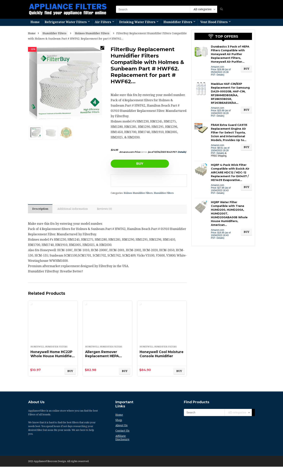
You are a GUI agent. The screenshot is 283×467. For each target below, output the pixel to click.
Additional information (73, 209)
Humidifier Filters (177, 22)
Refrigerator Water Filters (66, 22)
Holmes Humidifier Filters (92, 33)
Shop (118, 420)
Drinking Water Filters (137, 22)
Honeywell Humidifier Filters (49, 346)
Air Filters (103, 22)
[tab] (40, 209)
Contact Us (122, 431)
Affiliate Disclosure (122, 437)
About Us (121, 425)
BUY (132, 163)
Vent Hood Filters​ (214, 22)
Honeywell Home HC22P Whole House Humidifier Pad (52, 356)
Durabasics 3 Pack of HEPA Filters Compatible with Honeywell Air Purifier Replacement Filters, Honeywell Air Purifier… (230, 54)
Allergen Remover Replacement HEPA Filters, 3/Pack (102, 356)
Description (41, 209)
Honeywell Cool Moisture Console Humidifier (155, 356)
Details (181, 151)
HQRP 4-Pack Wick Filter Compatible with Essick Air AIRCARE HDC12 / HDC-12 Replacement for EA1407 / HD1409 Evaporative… (230, 172)
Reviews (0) (105, 209)
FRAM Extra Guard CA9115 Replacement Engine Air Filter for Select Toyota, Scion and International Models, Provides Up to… (229, 132)
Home (35, 22)
